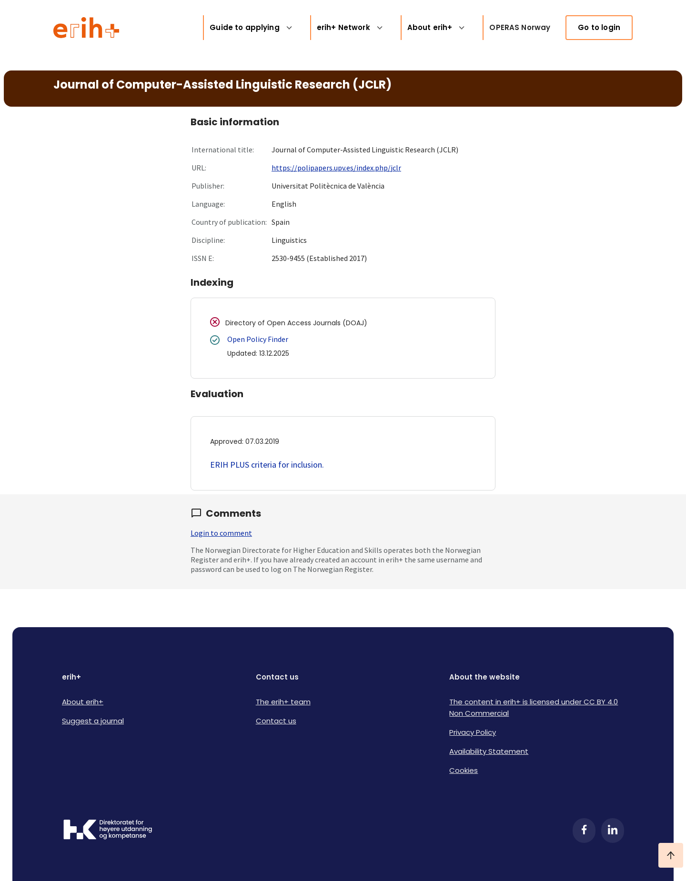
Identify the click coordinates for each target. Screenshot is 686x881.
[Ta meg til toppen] (670, 855)
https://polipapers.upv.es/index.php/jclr (336, 167)
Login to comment (221, 533)
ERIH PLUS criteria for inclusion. (267, 464)
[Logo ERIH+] (86, 27)
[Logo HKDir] (107, 830)
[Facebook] (584, 830)
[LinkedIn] (612, 830)
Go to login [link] (599, 27)
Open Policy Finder (257, 339)
